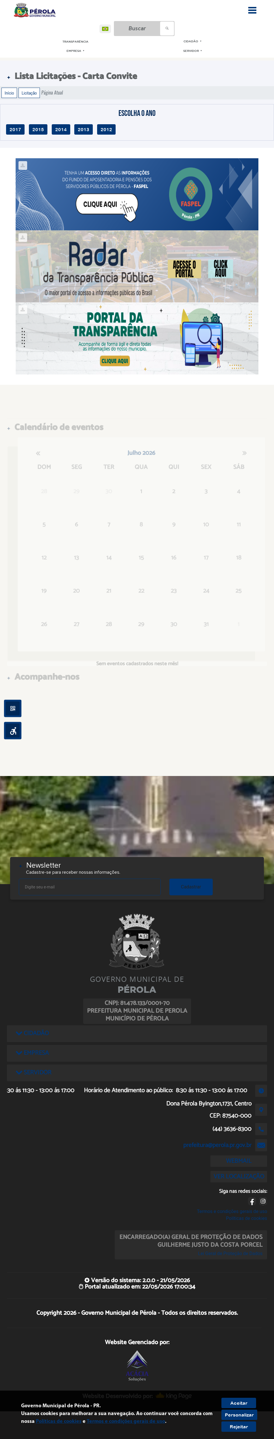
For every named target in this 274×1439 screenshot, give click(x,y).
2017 (15, 129)
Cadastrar (191, 887)
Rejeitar (239, 1426)
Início (9, 93)
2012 (106, 129)
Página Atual (52, 93)
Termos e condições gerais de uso (232, 1211)
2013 (83, 129)
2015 (38, 129)
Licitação (29, 93)
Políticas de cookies (246, 1218)
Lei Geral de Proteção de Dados (230, 1253)
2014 (61, 129)
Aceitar (238, 1403)
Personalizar (239, 1414)
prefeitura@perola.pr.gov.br (217, 1145)
